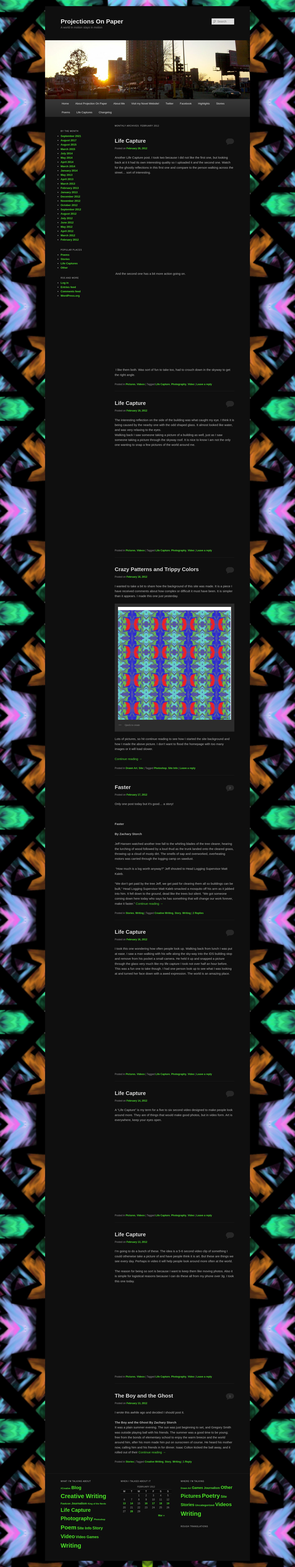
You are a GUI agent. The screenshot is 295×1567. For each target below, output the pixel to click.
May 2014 (67, 157)
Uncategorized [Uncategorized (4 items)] (204, 1505)
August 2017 (68, 140)
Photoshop (160, 768)
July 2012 (67, 218)
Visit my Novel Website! (145, 103)
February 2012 (70, 239)
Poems (66, 112)
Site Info (173, 768)
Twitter (169, 103)
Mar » (161, 1515)
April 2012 (67, 231)
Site (141, 768)
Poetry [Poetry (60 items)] (211, 1496)
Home (65, 103)
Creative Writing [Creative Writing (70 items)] (83, 1496)
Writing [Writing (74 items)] (191, 1513)
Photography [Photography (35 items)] (77, 1518)
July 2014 (67, 153)
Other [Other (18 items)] (226, 1487)
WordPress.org (70, 295)
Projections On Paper (92, 21)
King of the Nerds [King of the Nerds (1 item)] (97, 1503)
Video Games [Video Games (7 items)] (87, 1537)
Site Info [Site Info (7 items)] (84, 1528)
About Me (119, 103)
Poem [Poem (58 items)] (68, 1527)
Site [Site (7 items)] (224, 1496)
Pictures (130, 384)
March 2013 (68, 183)
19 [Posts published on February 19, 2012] (168, 1503)
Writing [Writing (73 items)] (71, 1545)
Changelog (105, 112)
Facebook (186, 103)
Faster (123, 787)
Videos (141, 384)
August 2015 (68, 144)
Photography (178, 384)
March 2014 (68, 166)
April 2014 (67, 162)
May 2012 (67, 226)
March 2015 (68, 149)
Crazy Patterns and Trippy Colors (157, 569)
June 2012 (67, 222)
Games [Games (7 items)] (197, 1488)
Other (64, 267)
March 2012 (68, 235)
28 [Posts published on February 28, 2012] (131, 1511)
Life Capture (130, 141)
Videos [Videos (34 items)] (223, 1504)
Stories (220, 103)
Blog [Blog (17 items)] (76, 1487)
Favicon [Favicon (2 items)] (65, 1503)
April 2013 (67, 179)
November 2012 (70, 200)
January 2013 (69, 192)
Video (191, 384)
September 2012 (71, 209)
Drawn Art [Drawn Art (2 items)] (186, 1488)
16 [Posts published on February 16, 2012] (146, 1503)
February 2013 (70, 187)
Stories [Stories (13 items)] (187, 1504)
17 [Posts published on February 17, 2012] (153, 1503)
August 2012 (68, 213)
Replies (198, 913)
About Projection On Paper (91, 103)
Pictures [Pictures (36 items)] (191, 1496)
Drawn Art (131, 768)
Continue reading (128, 759)
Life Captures (84, 112)
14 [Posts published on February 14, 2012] (131, 1503)
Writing (139, 913)
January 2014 (69, 170)
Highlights (204, 103)
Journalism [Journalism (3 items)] (79, 1503)
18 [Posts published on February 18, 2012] (160, 1503)
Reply (187, 1461)
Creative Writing (163, 913)
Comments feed (71, 291)
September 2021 (71, 136)
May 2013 (67, 174)
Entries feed (68, 287)
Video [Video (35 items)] (68, 1536)
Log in (65, 282)
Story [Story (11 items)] (97, 1528)
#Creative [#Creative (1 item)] (65, 1488)
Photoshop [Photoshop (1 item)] (99, 1519)
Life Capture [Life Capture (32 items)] (76, 1510)
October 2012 (69, 205)
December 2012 (70, 196)
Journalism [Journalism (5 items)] (212, 1488)
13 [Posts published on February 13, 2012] (124, 1503)
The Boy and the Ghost (144, 1396)
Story (178, 913)
